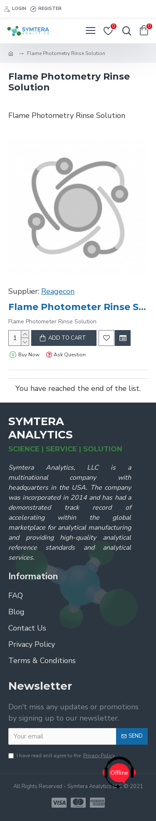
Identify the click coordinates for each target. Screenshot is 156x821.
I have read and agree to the (62, 755)
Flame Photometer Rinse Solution (78, 307)
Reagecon (57, 291)
